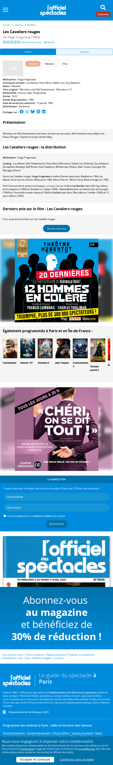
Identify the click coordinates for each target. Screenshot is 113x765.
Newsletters (9, 658)
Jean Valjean (62, 362)
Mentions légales (42, 658)
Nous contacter (35, 654)
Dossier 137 (26, 362)
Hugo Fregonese (27, 79)
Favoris (49, 42)
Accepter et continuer (35, 759)
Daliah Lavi (59, 82)
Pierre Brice (45, 82)
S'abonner (103, 14)
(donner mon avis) (31, 42)
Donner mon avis (56, 228)
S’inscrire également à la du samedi (36, 516)
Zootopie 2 (43, 362)
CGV (20, 658)
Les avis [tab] (84, 52)
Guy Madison (73, 82)
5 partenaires (27, 748)
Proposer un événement (81, 654)
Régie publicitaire (56, 654)
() (29, 163)
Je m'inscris (57, 524)
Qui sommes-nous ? (14, 654)
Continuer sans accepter (77, 759)
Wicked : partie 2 (95, 368)
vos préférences (86, 748)
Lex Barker (32, 82)
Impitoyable (9, 362)
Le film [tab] (28, 52)
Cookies (59, 658)
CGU (28, 658)
